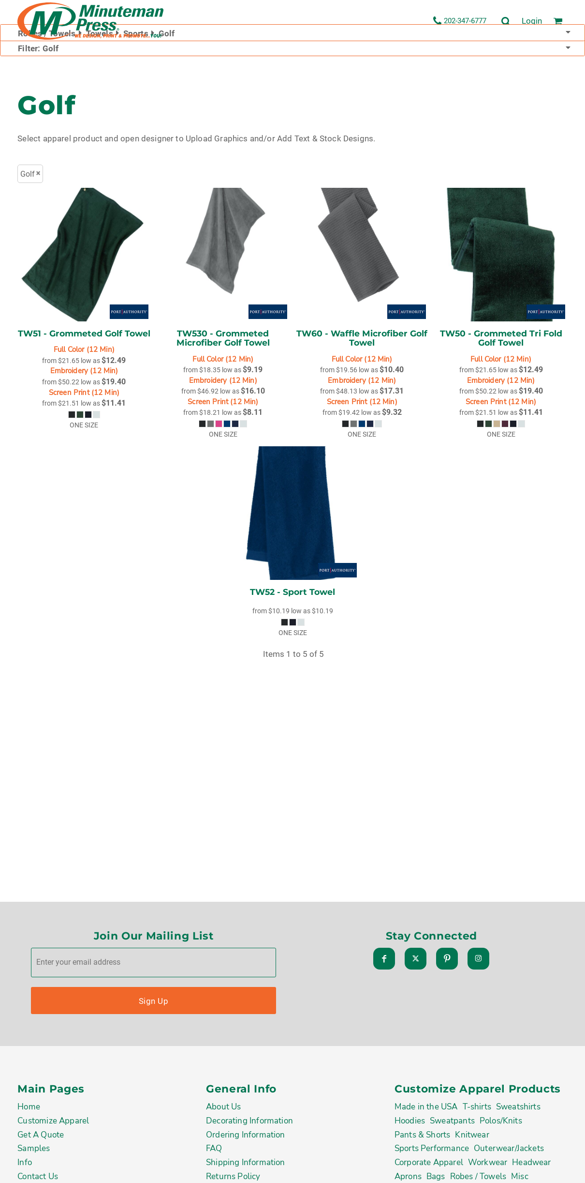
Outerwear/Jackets (509, 1150)
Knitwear (472, 1136)
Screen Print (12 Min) (84, 392)
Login (532, 21)
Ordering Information (245, 1136)
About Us (223, 1109)
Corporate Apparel (429, 1164)
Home (28, 1109)
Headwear (531, 1164)
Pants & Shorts (422, 1136)
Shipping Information (245, 1164)
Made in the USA (426, 1109)
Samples (33, 1150)
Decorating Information (249, 1123)
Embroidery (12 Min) (84, 371)
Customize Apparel (53, 1123)
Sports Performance (432, 1150)
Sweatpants (452, 1123)
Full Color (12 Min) (84, 349)
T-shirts (477, 1109)
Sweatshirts (518, 1109)
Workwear (487, 1164)
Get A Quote (40, 1136)
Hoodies (410, 1123)
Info (24, 1164)
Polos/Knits (501, 1123)
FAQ (214, 1150)
